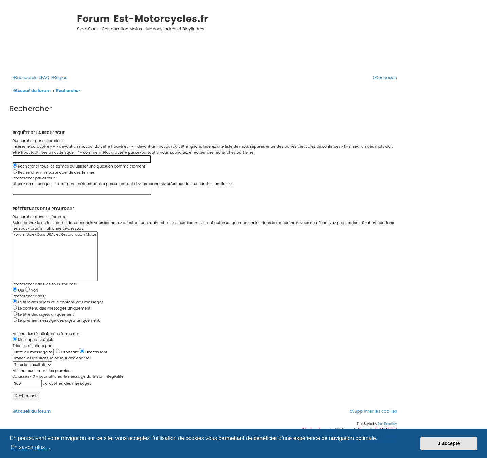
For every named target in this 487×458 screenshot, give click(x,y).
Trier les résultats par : (33, 345)
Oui (18, 290)
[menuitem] (44, 78)
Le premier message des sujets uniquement (56, 320)
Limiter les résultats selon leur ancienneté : (52, 358)
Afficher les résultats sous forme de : (46, 333)
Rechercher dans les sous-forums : (45, 284)
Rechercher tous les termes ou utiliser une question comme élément (79, 166)
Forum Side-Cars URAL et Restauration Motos (55, 235)
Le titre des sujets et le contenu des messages (58, 302)
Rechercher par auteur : (34, 178)
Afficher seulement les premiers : (43, 370)
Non (31, 290)
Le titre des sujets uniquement (43, 314)
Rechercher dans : (29, 296)
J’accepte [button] (449, 443)
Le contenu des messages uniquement (51, 308)
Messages (25, 339)
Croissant (67, 352)
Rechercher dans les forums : (40, 216)
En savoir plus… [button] (31, 447)
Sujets (46, 339)
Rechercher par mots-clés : (38, 140)
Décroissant (93, 352)
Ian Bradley (387, 423)
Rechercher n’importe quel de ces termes (54, 172)
